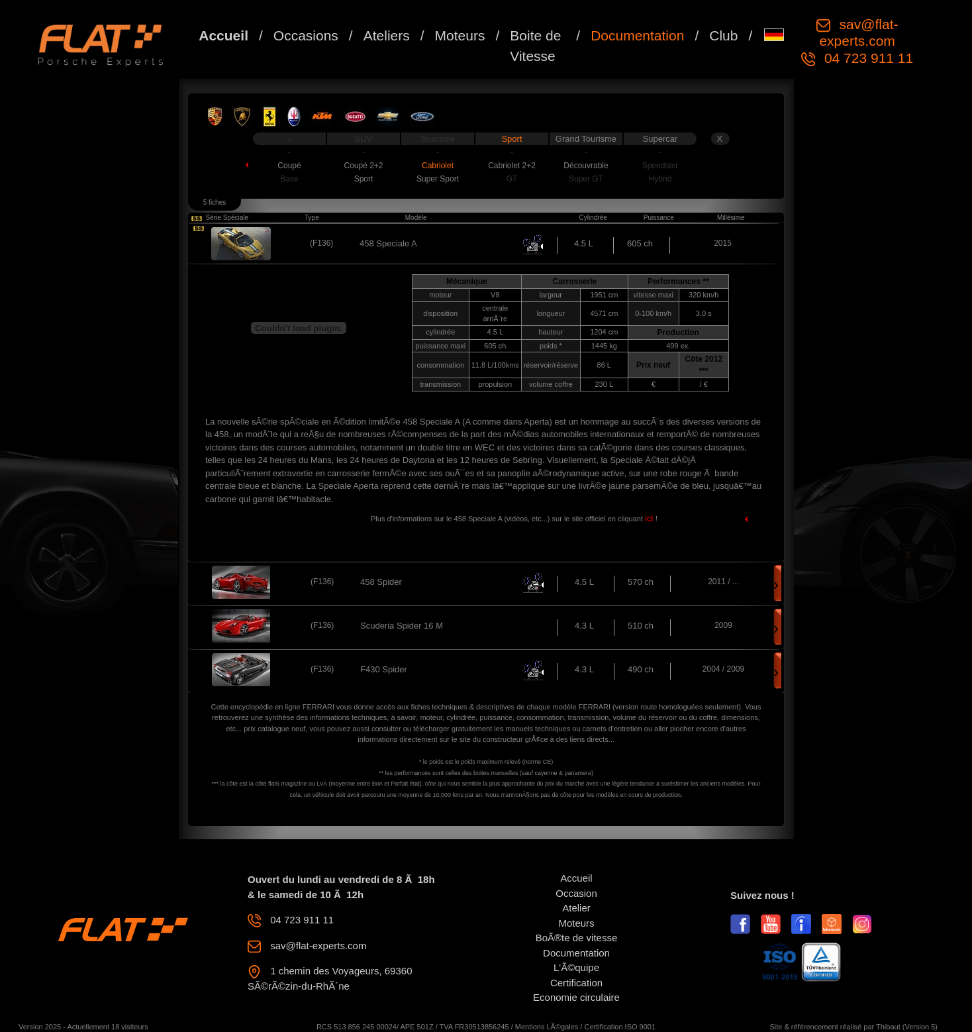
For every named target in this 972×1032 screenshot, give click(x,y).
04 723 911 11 (866, 58)
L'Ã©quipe (576, 967)
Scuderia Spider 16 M (401, 626)
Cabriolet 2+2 (512, 165)
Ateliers (387, 35)
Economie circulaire (576, 997)
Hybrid (660, 178)
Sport (511, 139)
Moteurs (460, 35)
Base (289, 178)
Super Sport (437, 178)
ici (650, 518)
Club (723, 35)
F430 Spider (383, 669)
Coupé (289, 165)
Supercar (660, 139)
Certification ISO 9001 (620, 1027)
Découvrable (585, 165)
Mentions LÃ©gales (547, 1027)
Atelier (576, 907)
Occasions (305, 35)
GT (512, 178)
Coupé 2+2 (363, 165)
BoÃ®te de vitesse (577, 937)
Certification (576, 982)
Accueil (223, 35)
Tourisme (438, 139)
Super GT (586, 178)
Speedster (660, 165)
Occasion (576, 893)
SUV (364, 139)
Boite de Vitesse (535, 46)
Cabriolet (438, 165)
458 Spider (381, 582)
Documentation (637, 35)
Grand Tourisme (586, 139)
